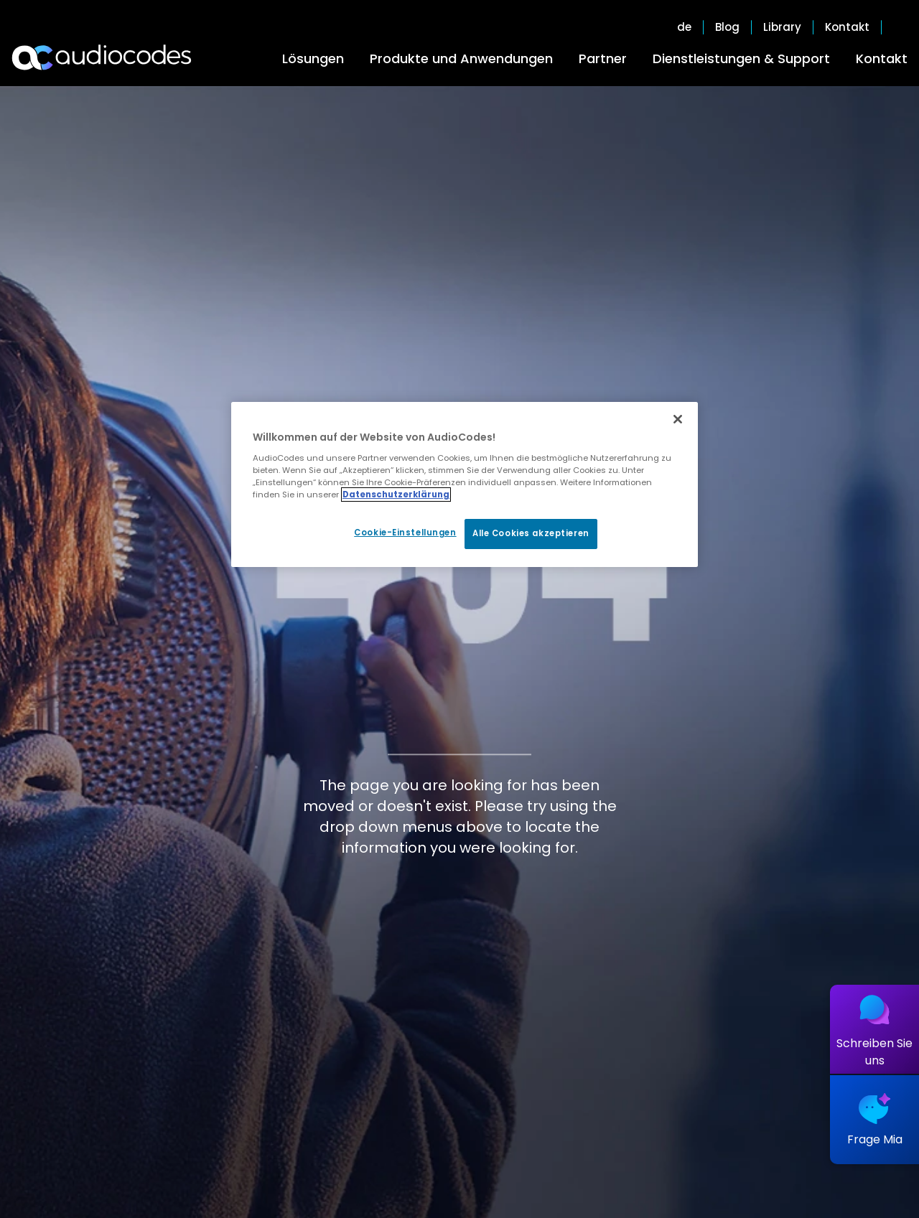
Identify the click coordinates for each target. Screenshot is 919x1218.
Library (782, 27)
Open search (900, 27)
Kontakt (882, 58)
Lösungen (313, 58)
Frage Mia (874, 1139)
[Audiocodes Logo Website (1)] (102, 57)
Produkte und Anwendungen (461, 58)
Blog (727, 27)
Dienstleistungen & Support (741, 58)
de (684, 27)
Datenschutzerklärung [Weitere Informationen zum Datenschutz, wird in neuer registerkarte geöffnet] (395, 494)
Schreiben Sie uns (874, 1052)
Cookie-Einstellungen (405, 532)
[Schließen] (678, 419)
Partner (603, 58)
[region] (464, 484)
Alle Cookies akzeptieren (530, 533)
